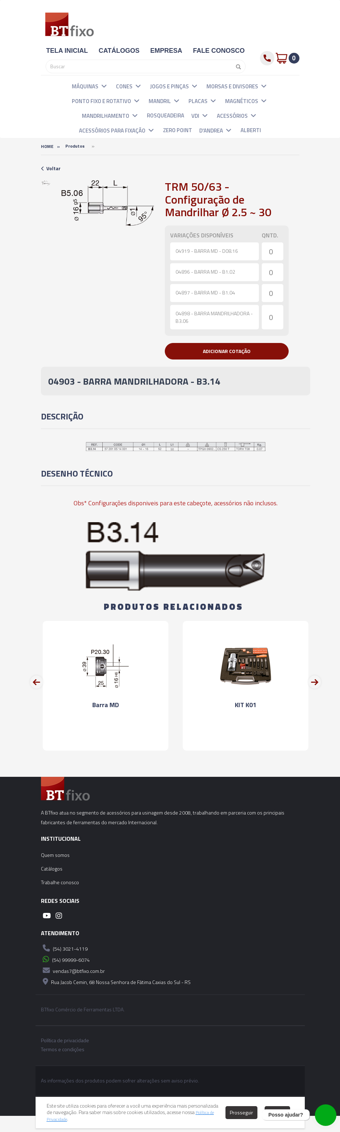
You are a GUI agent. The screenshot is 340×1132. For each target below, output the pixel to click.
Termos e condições (62, 1065)
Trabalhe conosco (60, 898)
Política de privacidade (65, 1056)
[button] (104, 86)
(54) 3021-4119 (64, 964)
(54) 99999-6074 (65, 975)
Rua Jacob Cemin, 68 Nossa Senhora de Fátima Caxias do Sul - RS (116, 997)
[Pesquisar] (236, 66)
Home (47, 146)
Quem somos (55, 871)
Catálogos (51, 885)
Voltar (51, 168)
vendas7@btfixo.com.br (73, 986)
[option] (46, 183)
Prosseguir (241, 1112)
